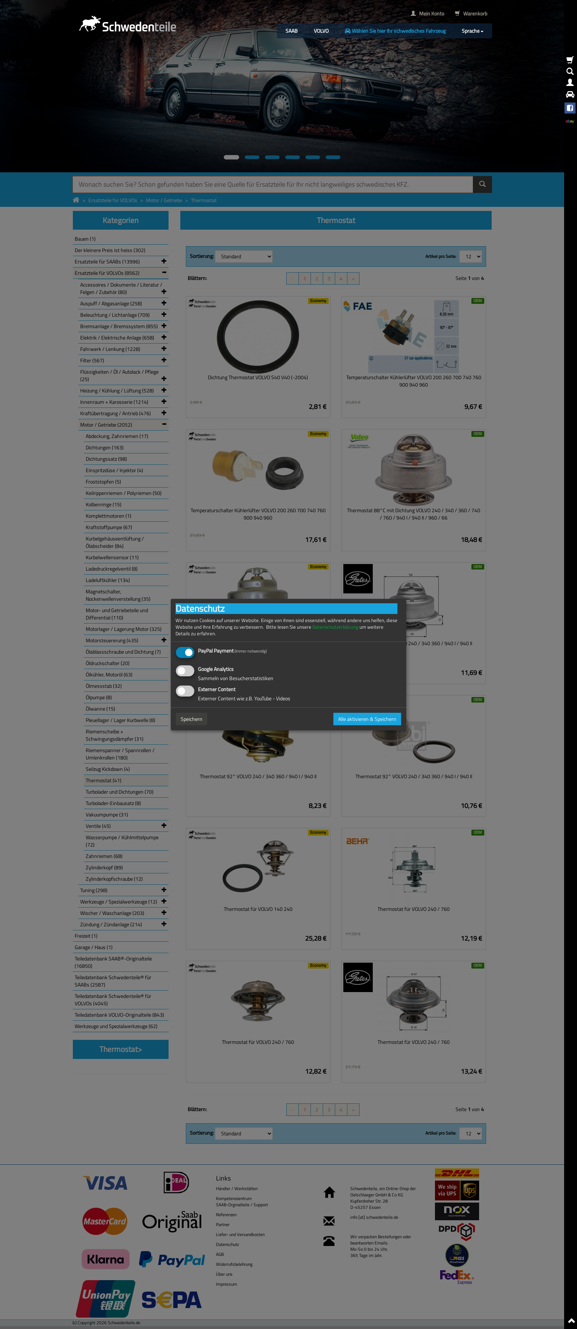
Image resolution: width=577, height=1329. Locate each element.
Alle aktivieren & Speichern (367, 719)
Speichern (191, 719)
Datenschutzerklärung (335, 626)
